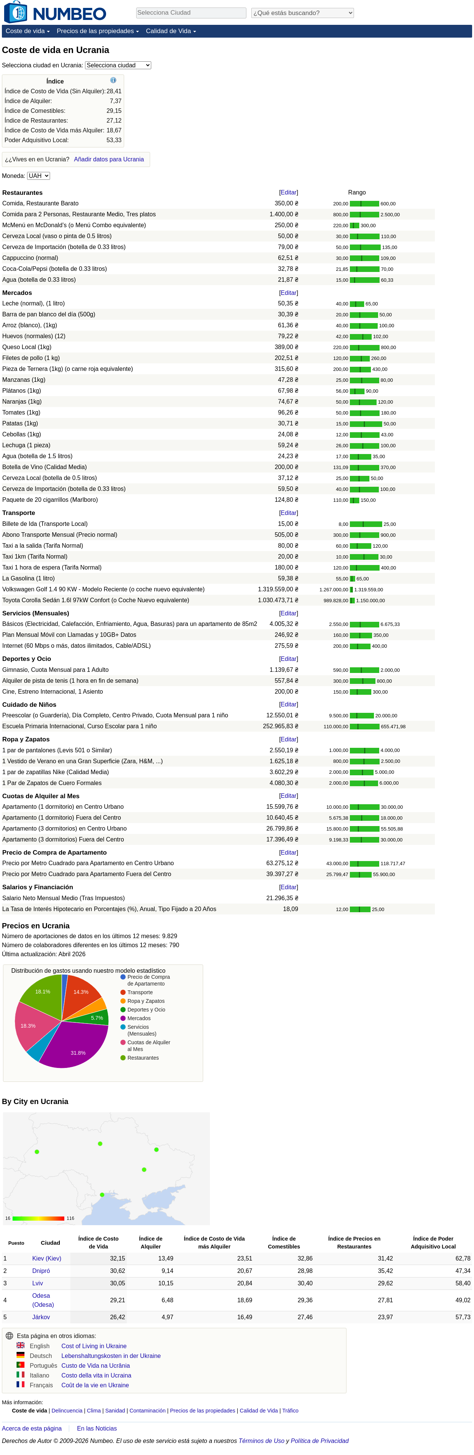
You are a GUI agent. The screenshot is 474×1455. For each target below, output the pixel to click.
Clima (94, 1411)
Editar (288, 192)
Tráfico (290, 1411)
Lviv (37, 1283)
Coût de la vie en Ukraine (95, 1385)
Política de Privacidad (320, 1441)
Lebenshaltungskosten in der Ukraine (111, 1356)
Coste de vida (25, 31)
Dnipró (41, 1271)
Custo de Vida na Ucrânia (95, 1365)
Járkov (41, 1317)
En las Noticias (97, 1428)
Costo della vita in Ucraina (96, 1375)
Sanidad (115, 1411)
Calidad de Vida (168, 31)
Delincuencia (67, 1411)
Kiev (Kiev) (46, 1258)
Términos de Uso (261, 1441)
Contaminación (147, 1411)
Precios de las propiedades (95, 31)
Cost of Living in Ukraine (93, 1346)
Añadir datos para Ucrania (109, 159)
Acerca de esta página (32, 1428)
